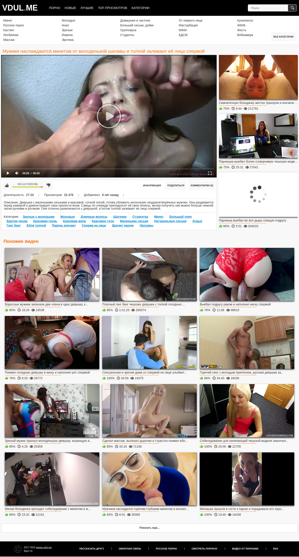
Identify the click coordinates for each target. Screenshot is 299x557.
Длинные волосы (94, 216)
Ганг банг (14, 225)
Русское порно (13, 25)
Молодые (68, 20)
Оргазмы (146, 225)
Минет (7, 20)
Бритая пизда (17, 221)
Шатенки (120, 216)
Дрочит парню (123, 225)
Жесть (241, 30)
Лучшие (87, 8)
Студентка (140, 216)
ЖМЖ (241, 25)
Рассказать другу (91, 548)
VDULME (20, 7)
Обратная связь (130, 548)
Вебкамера (245, 35)
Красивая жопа (74, 221)
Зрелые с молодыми (38, 216)
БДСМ (183, 35)
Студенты (127, 35)
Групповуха (128, 30)
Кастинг (8, 30)
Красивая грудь (45, 221)
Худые (197, 221)
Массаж (8, 40)
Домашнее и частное (135, 20)
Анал (65, 25)
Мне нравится (6, 185)
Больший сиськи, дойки (136, 25)
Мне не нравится (48, 185)
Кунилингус (245, 20)
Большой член (180, 216)
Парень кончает (64, 225)
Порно (54, 8)
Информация (152, 185)
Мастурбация (188, 25)
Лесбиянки (10, 35)
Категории (140, 8)
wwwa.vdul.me (44, 547)
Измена (67, 35)
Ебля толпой (36, 225)
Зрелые (67, 30)
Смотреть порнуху (204, 548)
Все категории (283, 36)
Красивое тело (103, 221)
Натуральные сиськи (170, 221)
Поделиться (175, 185)
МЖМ (183, 30)
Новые (70, 8)
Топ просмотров (112, 8)
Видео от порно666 (245, 548)
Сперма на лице (94, 225)
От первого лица (190, 20)
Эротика (68, 40)
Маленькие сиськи (134, 221)
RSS (275, 548)
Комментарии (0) (202, 185)
